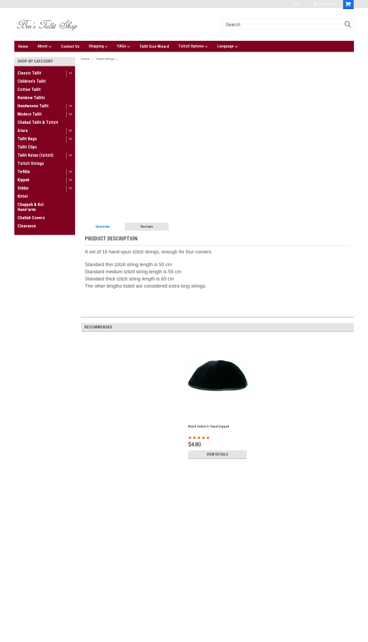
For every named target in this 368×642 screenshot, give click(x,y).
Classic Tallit (29, 73)
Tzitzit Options (193, 46)
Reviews (147, 226)
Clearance (27, 225)
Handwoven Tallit (33, 105)
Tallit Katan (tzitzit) (35, 155)
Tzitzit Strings (31, 163)
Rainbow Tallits (31, 97)
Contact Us (70, 46)
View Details (217, 454)
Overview (103, 226)
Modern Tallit (30, 114)
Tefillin (24, 171)
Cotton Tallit (29, 89)
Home (23, 46)
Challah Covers (31, 217)
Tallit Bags (27, 138)
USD (298, 4)
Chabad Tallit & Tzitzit (38, 122)
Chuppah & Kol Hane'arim (31, 207)
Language (227, 46)
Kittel (23, 196)
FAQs (123, 46)
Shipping (98, 46)
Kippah (23, 179)
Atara (23, 130)
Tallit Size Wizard (154, 46)
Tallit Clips (27, 146)
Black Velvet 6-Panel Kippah (208, 426)
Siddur (23, 188)
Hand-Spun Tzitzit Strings (137, 59)
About (44, 46)
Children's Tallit (32, 81)
